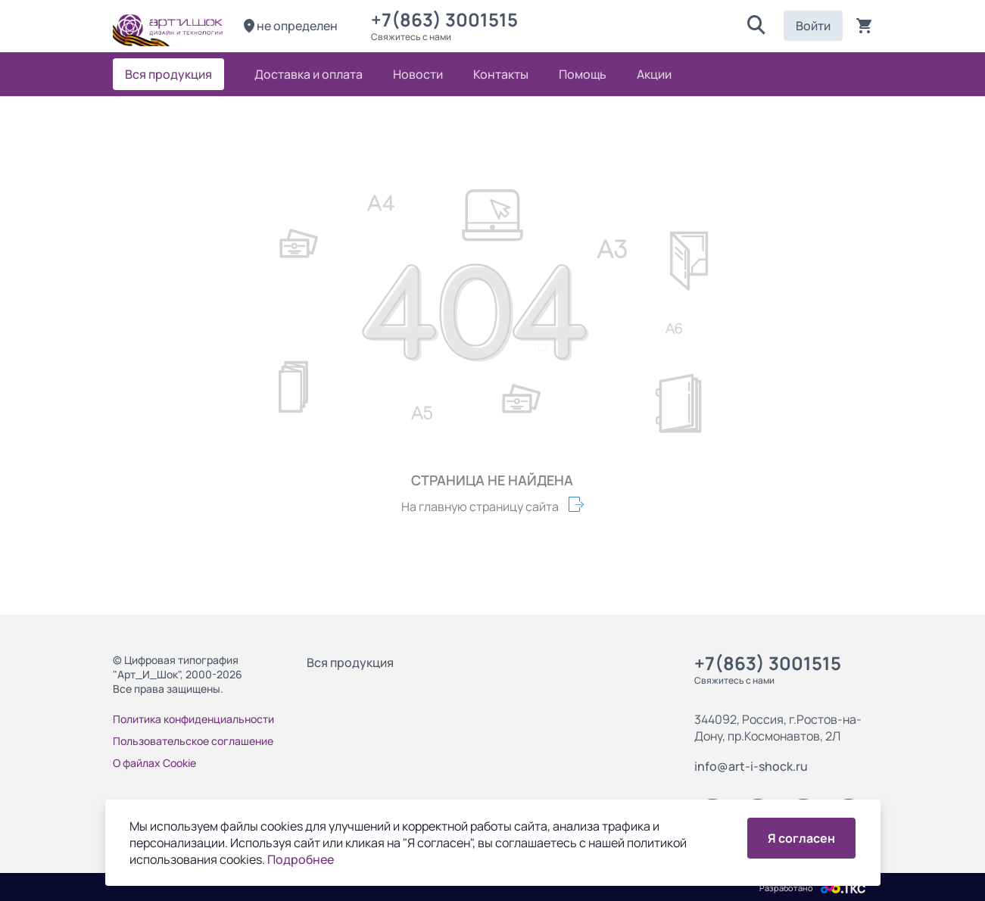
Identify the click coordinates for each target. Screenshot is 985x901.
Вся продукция (350, 662)
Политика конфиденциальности (193, 719)
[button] (756, 26)
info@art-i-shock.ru (751, 766)
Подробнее (300, 859)
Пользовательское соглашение (193, 741)
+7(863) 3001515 (448, 19)
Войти (813, 25)
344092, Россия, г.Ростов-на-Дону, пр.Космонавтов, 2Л (778, 727)
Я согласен (801, 838)
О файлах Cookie (154, 763)
